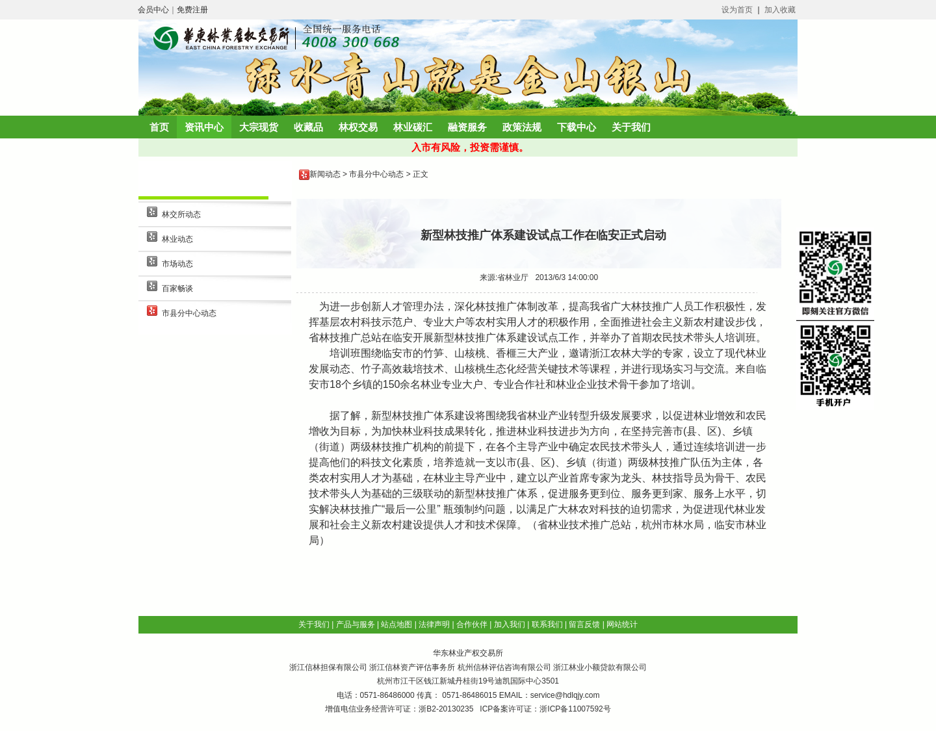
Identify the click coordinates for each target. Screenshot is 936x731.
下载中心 (576, 127)
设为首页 (737, 9)
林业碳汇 (412, 127)
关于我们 (631, 127)
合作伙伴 (472, 624)
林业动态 (177, 239)
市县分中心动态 (189, 313)
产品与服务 (355, 624)
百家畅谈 (177, 288)
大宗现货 (258, 127)
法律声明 (434, 624)
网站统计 (622, 624)
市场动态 (177, 263)
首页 (159, 127)
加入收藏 (780, 9)
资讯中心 (204, 127)
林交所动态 (181, 214)
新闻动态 (325, 174)
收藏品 (308, 127)
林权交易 (358, 127)
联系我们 (547, 624)
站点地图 (396, 624)
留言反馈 (584, 624)
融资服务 (467, 127)
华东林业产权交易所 (468, 653)
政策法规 (521, 127)
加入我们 (509, 624)
